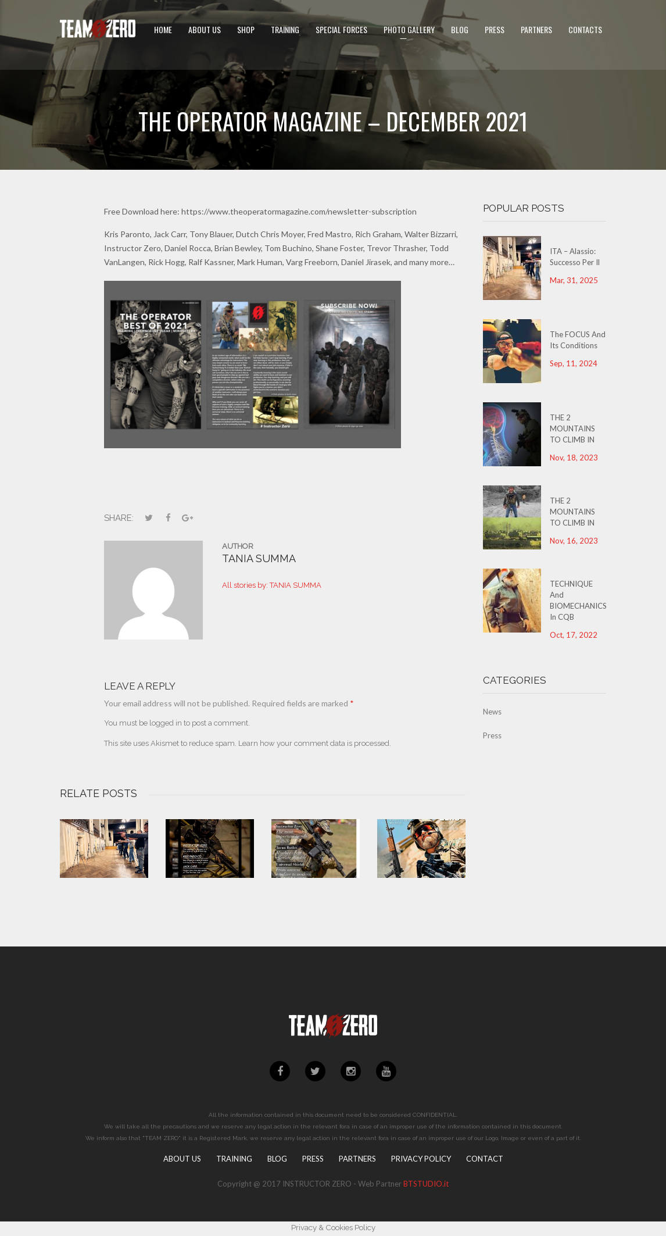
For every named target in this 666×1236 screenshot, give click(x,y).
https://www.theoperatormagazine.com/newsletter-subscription (299, 211)
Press (492, 735)
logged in (165, 723)
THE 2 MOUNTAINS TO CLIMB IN (572, 428)
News (492, 711)
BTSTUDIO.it (426, 1183)
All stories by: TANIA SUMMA (271, 585)
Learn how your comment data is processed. (314, 743)
